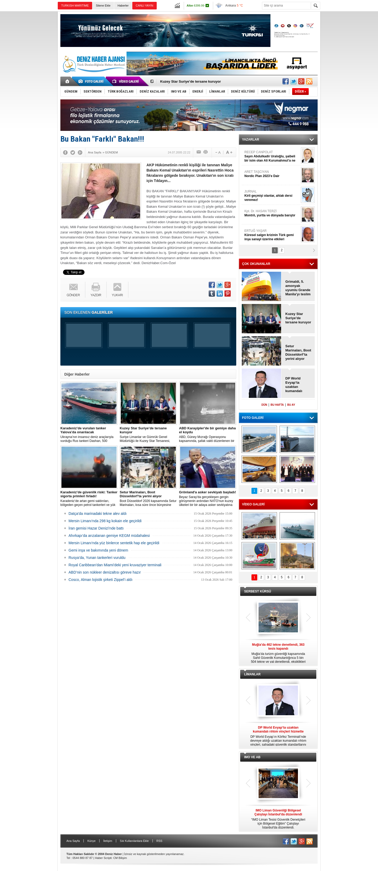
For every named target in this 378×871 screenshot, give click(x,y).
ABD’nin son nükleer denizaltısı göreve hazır (105, 572)
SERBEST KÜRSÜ (257, 591)
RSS (159, 840)
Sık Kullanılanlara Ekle (134, 840)
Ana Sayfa (73, 840)
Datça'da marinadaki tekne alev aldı (98, 513)
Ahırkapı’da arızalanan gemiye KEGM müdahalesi (109, 535)
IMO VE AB (252, 757)
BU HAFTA (277, 404)
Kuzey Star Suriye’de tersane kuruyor (190, 81)
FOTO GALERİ (253, 418)
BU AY (291, 404)
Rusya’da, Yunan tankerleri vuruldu (97, 557)
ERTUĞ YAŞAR (272, 235)
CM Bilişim (120, 857)
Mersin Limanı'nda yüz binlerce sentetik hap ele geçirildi (114, 543)
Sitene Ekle (103, 5)
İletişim (107, 840)
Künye (91, 840)
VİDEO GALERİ (253, 504)
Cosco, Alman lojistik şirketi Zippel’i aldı (101, 580)
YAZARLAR (250, 139)
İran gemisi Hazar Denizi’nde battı (96, 528)
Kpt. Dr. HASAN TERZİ (272, 213)
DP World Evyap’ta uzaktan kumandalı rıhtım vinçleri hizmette (296, 384)
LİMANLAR (252, 674)
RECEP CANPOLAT (272, 156)
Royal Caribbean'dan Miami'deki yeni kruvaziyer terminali (115, 565)
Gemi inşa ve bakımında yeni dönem (98, 550)
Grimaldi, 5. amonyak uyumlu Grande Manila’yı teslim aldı (298, 288)
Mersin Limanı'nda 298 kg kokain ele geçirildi (105, 521)
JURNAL (272, 196)
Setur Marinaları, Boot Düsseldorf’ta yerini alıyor (298, 352)
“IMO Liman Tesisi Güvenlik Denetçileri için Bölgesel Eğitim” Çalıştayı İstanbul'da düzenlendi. (278, 819)
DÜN (264, 404)
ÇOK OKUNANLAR (256, 264)
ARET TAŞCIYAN (272, 174)
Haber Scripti (103, 857)
